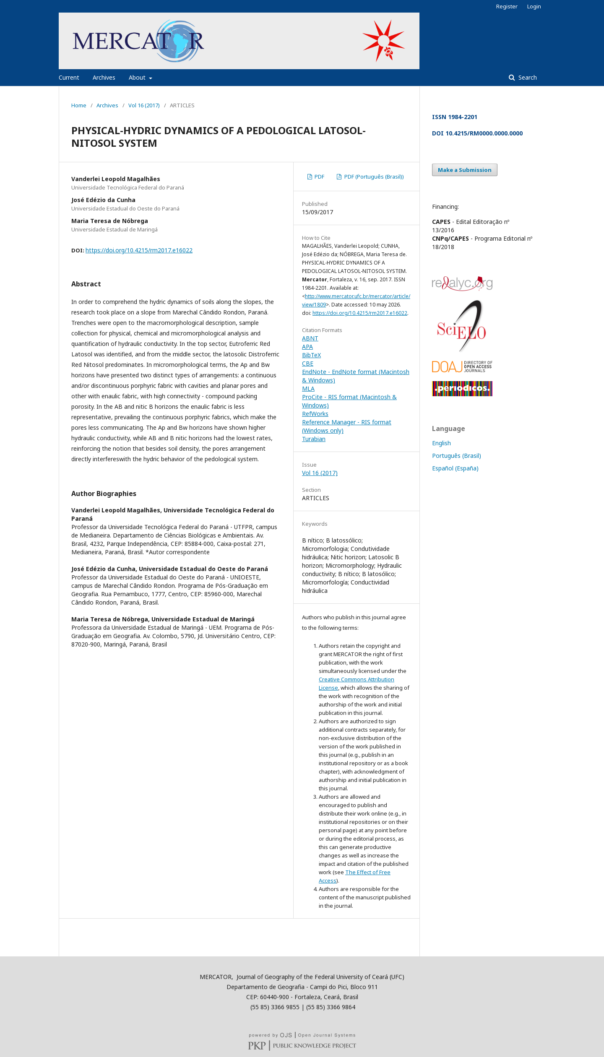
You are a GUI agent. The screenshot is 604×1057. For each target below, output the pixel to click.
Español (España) (455, 468)
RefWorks (315, 414)
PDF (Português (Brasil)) (373, 176)
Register (507, 6)
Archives (104, 77)
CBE (307, 363)
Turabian (313, 439)
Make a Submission (465, 170)
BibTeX (311, 355)
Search (527, 77)
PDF (318, 176)
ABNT (310, 338)
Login (534, 6)
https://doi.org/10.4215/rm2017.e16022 (139, 250)
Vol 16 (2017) (144, 105)
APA (307, 347)
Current (69, 77)
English (441, 443)
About (138, 77)
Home (78, 105)
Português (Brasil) (456, 456)
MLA (308, 388)
